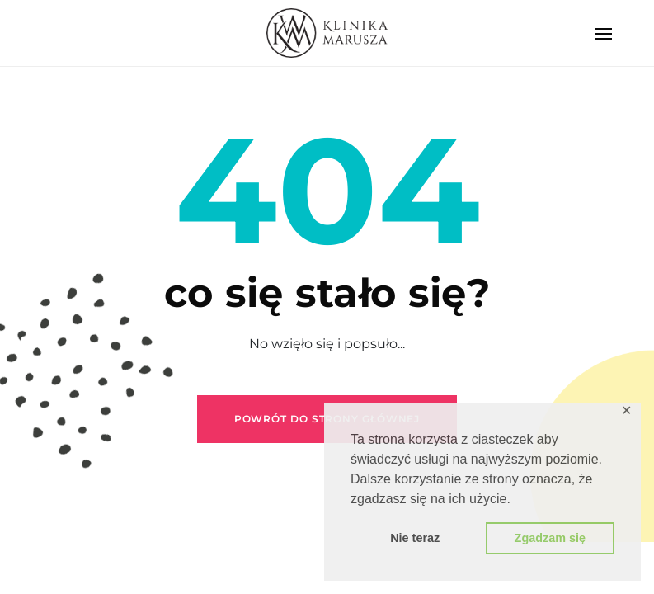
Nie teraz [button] (415, 537)
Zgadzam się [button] (550, 537)
